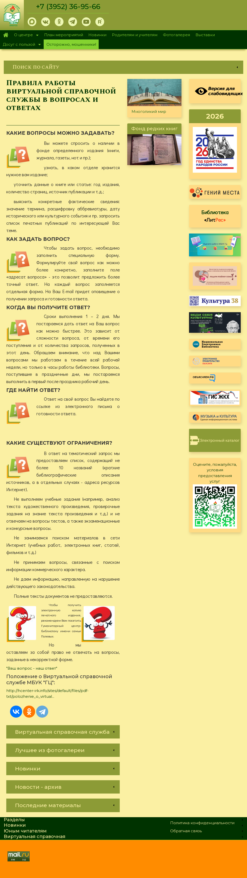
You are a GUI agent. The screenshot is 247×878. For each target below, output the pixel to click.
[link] (123, 67)
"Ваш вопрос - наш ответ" (31, 668)
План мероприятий (63, 34)
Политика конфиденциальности (202, 822)
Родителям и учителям (134, 34)
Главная (5, 35)
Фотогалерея (176, 34)
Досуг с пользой (20, 45)
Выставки (205, 34)
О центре (24, 35)
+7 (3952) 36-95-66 (68, 6)
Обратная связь (186, 830)
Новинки (97, 34)
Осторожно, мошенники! (71, 44)
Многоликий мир (149, 111)
